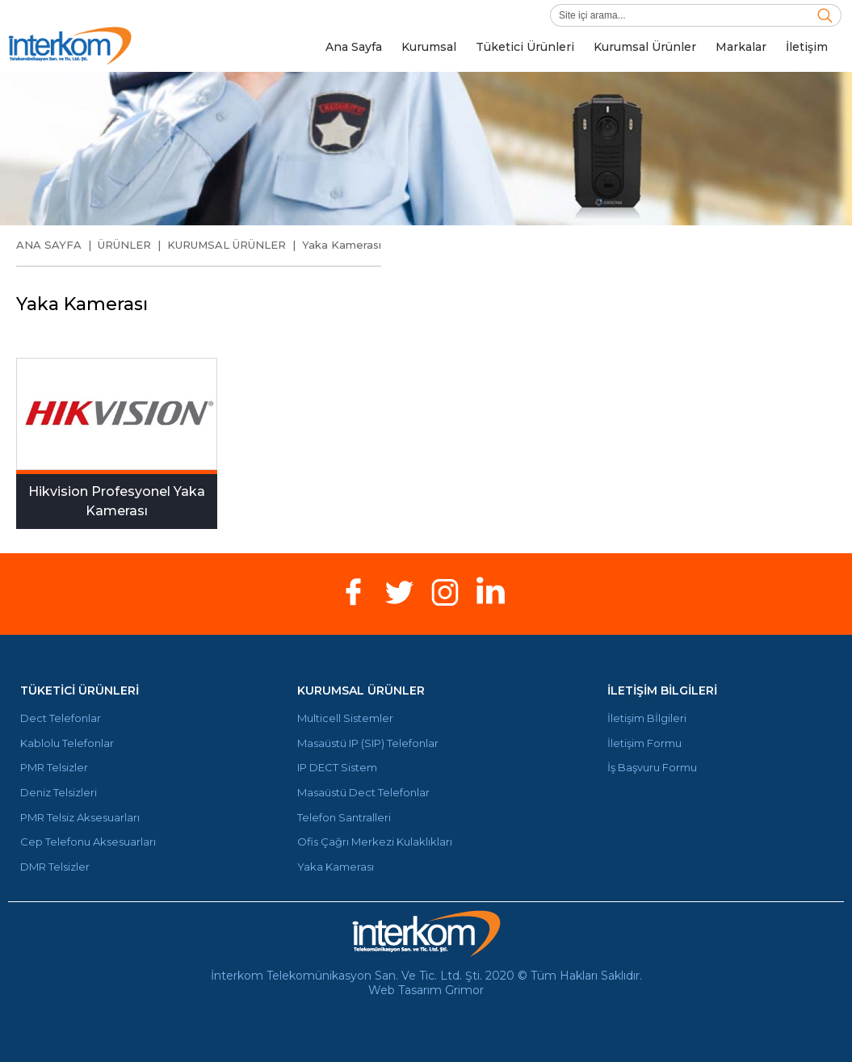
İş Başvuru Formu (652, 768)
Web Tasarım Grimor (426, 990)
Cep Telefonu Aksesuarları (88, 842)
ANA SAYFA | (57, 244)
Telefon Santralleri (344, 818)
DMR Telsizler (55, 867)
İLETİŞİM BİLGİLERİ (662, 690)
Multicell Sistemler (345, 718)
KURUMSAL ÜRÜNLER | (234, 244)
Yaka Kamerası (341, 244)
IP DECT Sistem (337, 768)
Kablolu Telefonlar (67, 743)
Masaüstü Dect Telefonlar (363, 793)
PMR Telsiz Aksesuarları (80, 818)
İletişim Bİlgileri (646, 718)
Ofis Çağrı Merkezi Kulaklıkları (374, 842)
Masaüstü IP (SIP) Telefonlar (368, 743)
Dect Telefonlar (60, 718)
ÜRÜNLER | (132, 244)
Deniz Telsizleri (58, 793)
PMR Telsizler (54, 768)
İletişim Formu (644, 743)
